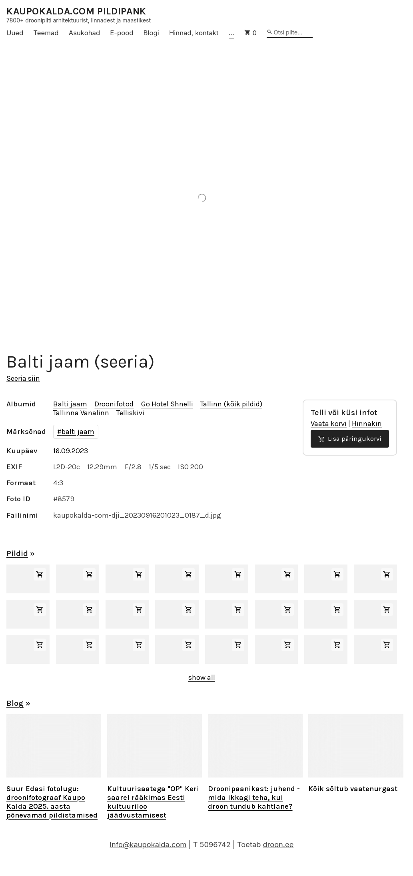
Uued (14, 33)
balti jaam (78, 432)
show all (201, 677)
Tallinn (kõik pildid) (231, 404)
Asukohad (84, 33)
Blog (15, 703)
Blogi (151, 33)
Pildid (17, 553)
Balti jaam (70, 404)
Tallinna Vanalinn (81, 412)
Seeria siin (23, 378)
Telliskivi (130, 412)
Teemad (45, 33)
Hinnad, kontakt (194, 33)
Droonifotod (114, 404)
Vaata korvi (329, 423)
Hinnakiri (367, 423)
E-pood (121, 33)
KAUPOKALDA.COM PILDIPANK (76, 11)
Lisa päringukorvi (349, 438)
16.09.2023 (70, 450)
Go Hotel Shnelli (167, 404)
